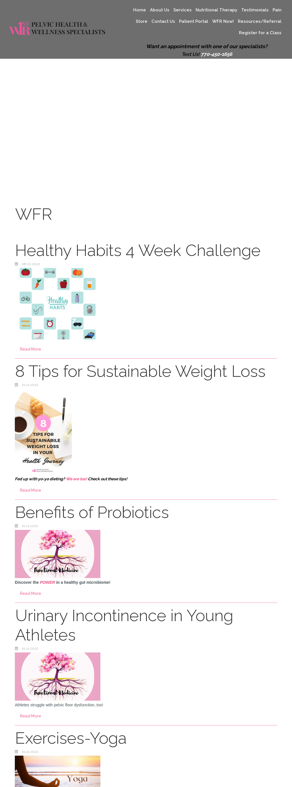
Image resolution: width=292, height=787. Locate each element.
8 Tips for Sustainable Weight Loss (140, 371)
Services (182, 10)
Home (139, 10)
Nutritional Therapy (216, 10)
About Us (159, 10)
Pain (277, 10)
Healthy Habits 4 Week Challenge (138, 250)
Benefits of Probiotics (92, 512)
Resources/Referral (259, 21)
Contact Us (163, 21)
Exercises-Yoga (71, 737)
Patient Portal (193, 21)
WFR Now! (223, 21)
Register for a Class (260, 32)
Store (141, 21)
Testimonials (255, 10)
